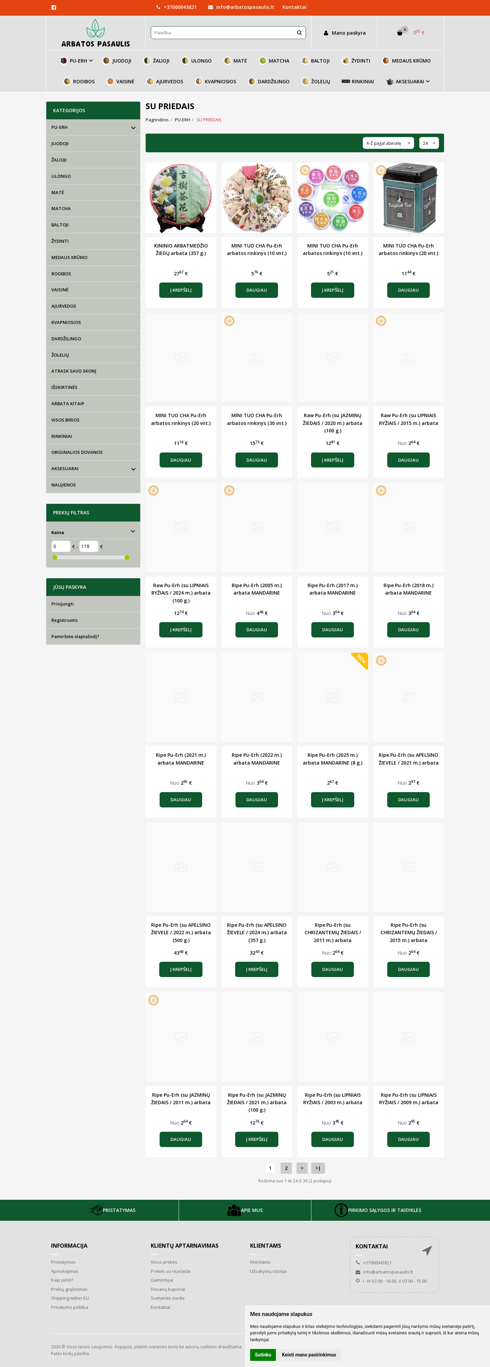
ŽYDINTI (355, 60)
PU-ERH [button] (73, 60)
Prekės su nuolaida (171, 1271)
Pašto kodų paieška (70, 1353)
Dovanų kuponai (168, 1289)
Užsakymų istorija (268, 1271)
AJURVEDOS (164, 81)
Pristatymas (63, 1262)
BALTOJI (315, 60)
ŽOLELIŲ (315, 81)
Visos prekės (164, 1262)
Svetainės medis (168, 1298)
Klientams (265, 1245)
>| (318, 1168)
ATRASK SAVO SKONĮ (73, 371)
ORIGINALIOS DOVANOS (77, 452)
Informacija (69, 1245)
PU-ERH (59, 127)
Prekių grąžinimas (69, 1289)
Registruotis (64, 620)
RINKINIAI (358, 81)
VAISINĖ (120, 81)
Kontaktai (294, 7)
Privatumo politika (69, 1307)
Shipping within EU (70, 1298)
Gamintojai (162, 1280)
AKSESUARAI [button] (405, 81)
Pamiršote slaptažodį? (75, 636)
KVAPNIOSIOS (215, 81)
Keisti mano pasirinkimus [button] (309, 1354)
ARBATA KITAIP (67, 403)
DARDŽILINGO (269, 81)
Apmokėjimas (65, 1271)
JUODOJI (116, 60)
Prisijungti (62, 604)
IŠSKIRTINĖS (64, 387)
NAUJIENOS (63, 485)
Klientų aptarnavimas (184, 1245)
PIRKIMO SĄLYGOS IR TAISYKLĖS (377, 1210)
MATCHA (274, 60)
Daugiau (256, 290)
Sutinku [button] (263, 1354)
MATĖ (235, 60)
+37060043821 (176, 7)
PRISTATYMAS (112, 1210)
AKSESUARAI (65, 468)
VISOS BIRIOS (65, 420)
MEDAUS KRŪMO (406, 60)
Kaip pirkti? (62, 1280)
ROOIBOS (79, 81)
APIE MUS (245, 1210)
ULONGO (196, 60)
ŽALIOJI (156, 60)
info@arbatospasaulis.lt (241, 7)
